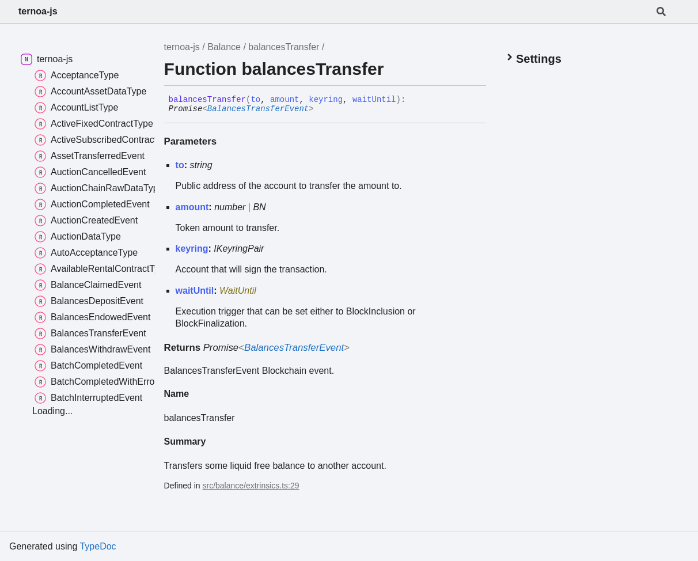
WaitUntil (237, 290)
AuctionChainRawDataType (99, 188)
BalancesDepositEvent (89, 301)
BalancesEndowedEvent (92, 317)
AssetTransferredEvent (90, 156)
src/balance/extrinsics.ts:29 (251, 485)
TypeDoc (97, 546)
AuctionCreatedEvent (86, 220)
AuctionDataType (78, 236)
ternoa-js (38, 11)
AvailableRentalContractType (102, 269)
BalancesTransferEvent (258, 108)
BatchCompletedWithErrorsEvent (110, 382)
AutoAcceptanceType (86, 253)
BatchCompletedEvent (88, 366)
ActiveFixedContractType (94, 124)
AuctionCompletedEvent (92, 204)
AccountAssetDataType (90, 91)
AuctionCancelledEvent (90, 172)
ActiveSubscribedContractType (106, 140)
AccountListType (76, 107)
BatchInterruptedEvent (88, 398)
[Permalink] (322, 109)
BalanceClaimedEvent (88, 285)
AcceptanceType (77, 75)
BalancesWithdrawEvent (92, 349)
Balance (224, 47)
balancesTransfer (283, 47)
